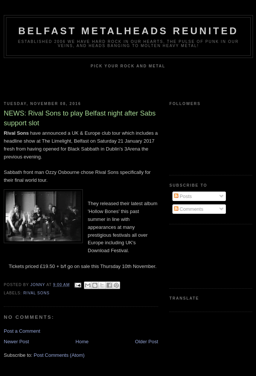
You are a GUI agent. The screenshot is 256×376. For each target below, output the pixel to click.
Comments (188, 209)
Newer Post (16, 341)
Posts (183, 196)
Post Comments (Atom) (59, 355)
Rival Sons (36, 293)
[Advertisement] (199, 255)
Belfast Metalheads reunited (128, 31)
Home (82, 341)
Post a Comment (22, 331)
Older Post (146, 341)
